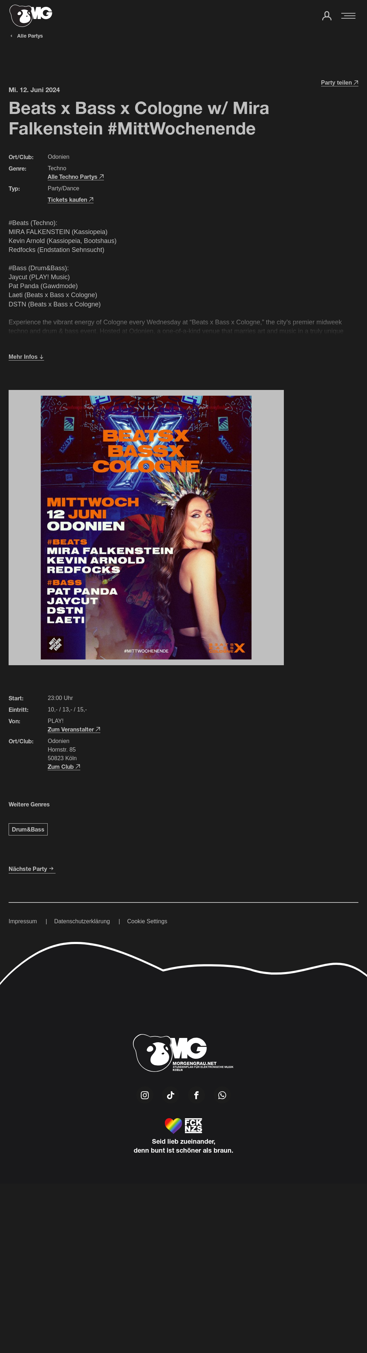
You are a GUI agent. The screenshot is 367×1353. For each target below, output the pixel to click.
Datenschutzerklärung (82, 921)
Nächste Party (32, 868)
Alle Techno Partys (76, 176)
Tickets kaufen (71, 199)
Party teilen (339, 83)
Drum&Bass (28, 829)
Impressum (23, 921)
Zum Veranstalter (74, 729)
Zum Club (64, 766)
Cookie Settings (147, 921)
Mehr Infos (26, 357)
